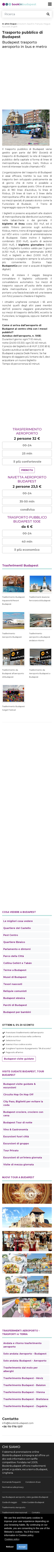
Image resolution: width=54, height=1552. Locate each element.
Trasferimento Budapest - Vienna (24, 1392)
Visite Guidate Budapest (33, 1502)
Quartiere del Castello (17, 928)
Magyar (47, 24)
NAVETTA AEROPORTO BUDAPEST (27, 479)
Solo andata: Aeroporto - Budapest (24, 1353)
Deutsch (22, 24)
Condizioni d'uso (33, 1482)
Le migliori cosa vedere (18, 921)
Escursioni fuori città (16, 1136)
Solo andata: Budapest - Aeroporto (24, 1360)
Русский (6, 27)
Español (30, 24)
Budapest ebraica (14, 998)
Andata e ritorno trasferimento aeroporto (22, 1345)
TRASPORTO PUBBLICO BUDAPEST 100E (27, 519)
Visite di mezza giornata (18, 1164)
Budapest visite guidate (19, 1058)
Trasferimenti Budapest (20, 565)
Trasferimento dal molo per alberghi (20, 1369)
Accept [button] (22, 1547)
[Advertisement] (27, 77)
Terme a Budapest (14, 970)
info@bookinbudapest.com (17, 1423)
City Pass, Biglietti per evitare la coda (23, 1103)
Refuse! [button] (10, 1547)
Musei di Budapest (14, 977)
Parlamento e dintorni (17, 949)
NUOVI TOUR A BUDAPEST (18, 1177)
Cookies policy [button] (12, 1539)
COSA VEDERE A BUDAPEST (19, 912)
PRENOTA (27, 470)
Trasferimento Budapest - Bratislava (25, 1399)
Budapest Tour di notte (17, 1122)
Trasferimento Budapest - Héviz (23, 1378)
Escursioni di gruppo (16, 1143)
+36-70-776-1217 (12, 1426)
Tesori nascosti (12, 984)
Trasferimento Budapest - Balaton (24, 1385)
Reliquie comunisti (15, 991)
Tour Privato (11, 1150)
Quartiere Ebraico (14, 942)
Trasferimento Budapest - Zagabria (25, 1406)
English (14, 27)
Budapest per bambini (17, 1012)
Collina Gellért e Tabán (17, 963)
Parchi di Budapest (15, 1005)
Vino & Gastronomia (15, 1129)
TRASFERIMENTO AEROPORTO (27, 431)
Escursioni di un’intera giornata (22, 1157)
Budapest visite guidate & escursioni (19, 1086)
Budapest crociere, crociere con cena (23, 1114)
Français (39, 24)
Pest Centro (10, 935)
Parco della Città (13, 956)
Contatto (36, 1512)
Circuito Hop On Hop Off (18, 1094)
